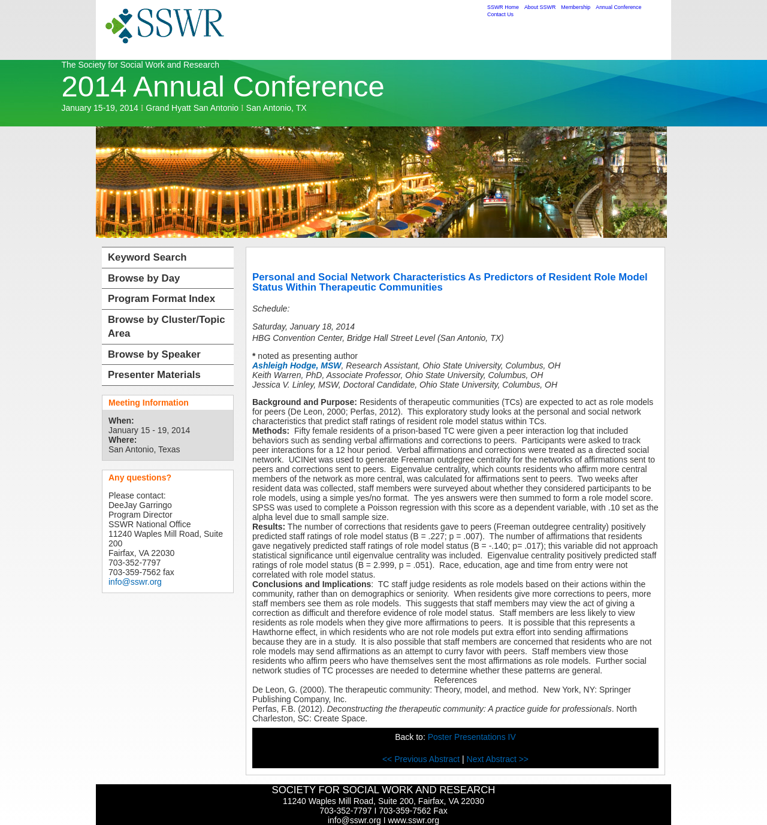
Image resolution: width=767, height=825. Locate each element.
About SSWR (539, 7)
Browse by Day (144, 278)
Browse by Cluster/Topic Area (166, 327)
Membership (575, 7)
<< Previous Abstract (422, 759)
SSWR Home (503, 7)
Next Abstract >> (498, 759)
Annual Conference (618, 7)
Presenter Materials (154, 374)
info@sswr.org (135, 582)
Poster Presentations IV (472, 737)
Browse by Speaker (154, 354)
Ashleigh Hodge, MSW (297, 365)
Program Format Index (161, 298)
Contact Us (500, 14)
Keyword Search (147, 257)
